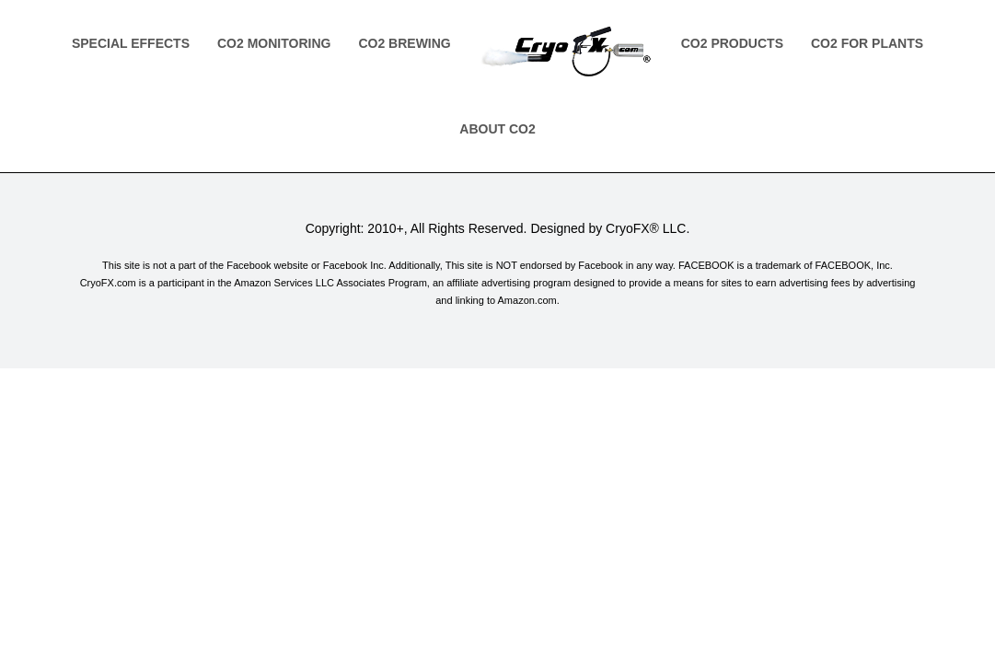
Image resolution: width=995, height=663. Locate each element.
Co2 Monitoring (273, 43)
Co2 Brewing (404, 43)
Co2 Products (732, 43)
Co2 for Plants (867, 43)
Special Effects (131, 43)
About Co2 (497, 129)
